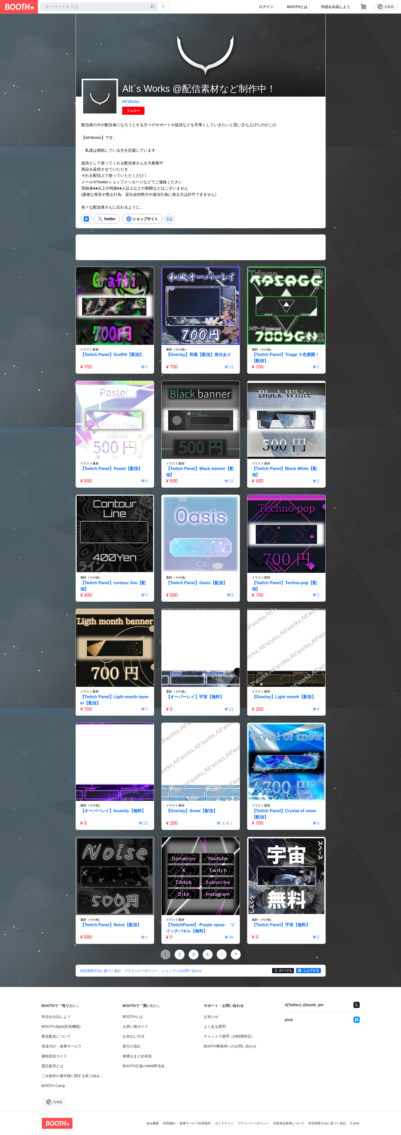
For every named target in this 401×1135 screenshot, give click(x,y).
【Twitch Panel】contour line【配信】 (113, 586)
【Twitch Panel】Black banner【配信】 (200, 471)
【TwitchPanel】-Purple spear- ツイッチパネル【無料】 (200, 928)
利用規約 (169, 1123)
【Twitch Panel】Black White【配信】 (284, 471)
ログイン (266, 7)
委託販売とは (52, 1066)
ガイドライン (224, 1123)
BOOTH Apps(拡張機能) (61, 1026)
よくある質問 (215, 1026)
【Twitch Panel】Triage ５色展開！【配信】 (285, 357)
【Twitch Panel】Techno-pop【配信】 (284, 586)
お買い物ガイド (135, 1026)
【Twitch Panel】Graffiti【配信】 (112, 354)
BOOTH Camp (53, 1086)
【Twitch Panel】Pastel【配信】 (111, 468)
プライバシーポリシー (253, 1123)
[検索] (152, 7)
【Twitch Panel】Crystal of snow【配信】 (284, 814)
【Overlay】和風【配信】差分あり (198, 354)
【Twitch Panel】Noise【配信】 (111, 925)
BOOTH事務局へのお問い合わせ (230, 1046)
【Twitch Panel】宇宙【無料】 (281, 925)
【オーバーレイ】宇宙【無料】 (195, 697)
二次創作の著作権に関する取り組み (71, 1076)
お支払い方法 (133, 1036)
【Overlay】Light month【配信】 (284, 697)
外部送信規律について (288, 1123)
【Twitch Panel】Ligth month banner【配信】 (114, 700)
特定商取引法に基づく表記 (327, 1123)
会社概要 (152, 1123)
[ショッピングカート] (363, 7)
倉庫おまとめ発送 (137, 1056)
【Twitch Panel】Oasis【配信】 (196, 583)
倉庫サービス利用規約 (195, 1123)
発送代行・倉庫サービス (62, 1046)
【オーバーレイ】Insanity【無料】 (113, 811)
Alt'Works (131, 101)
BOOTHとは (297, 7)
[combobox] (99, 7)
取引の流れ (132, 1046)
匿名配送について (56, 1036)
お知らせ (211, 1017)
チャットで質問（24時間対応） (229, 1036)
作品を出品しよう (335, 7)
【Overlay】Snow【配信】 (191, 811)
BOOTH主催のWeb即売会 (144, 1066)
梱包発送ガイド (54, 1056)
